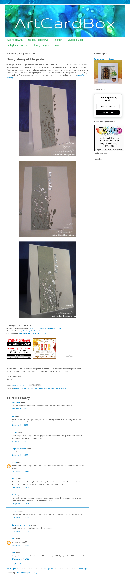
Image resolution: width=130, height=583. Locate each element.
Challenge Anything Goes (32, 331)
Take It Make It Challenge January (32, 333)
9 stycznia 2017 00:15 (20, 409)
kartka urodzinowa (44, 388)
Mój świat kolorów (19, 449)
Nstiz (14, 416)
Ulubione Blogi (75, 39)
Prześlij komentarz (16, 564)
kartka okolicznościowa (29, 388)
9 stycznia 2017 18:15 (20, 441)
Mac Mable (16, 402)
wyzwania (64, 388)
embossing (17, 388)
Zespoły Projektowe (38, 39)
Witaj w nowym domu (104, 59)
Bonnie (14, 511)
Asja (13, 539)
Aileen (14, 462)
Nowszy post (11, 569)
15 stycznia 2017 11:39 (20, 545)
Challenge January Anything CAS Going (45, 328)
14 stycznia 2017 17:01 (20, 531)
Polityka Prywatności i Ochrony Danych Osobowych (34, 45)
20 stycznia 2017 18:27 (20, 559)
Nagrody (57, 39)
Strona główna (15, 39)
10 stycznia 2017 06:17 (20, 487)
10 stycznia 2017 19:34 (20, 504)
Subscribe (108, 112)
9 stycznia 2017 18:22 (20, 455)
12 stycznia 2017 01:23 (20, 517)
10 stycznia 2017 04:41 (20, 471)
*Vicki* (14, 432)
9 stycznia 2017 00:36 (20, 425)
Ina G (14, 479)
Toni (13, 553)
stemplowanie (55, 388)
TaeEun (15, 495)
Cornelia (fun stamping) (21, 525)
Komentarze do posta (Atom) (26, 573)
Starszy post (83, 569)
